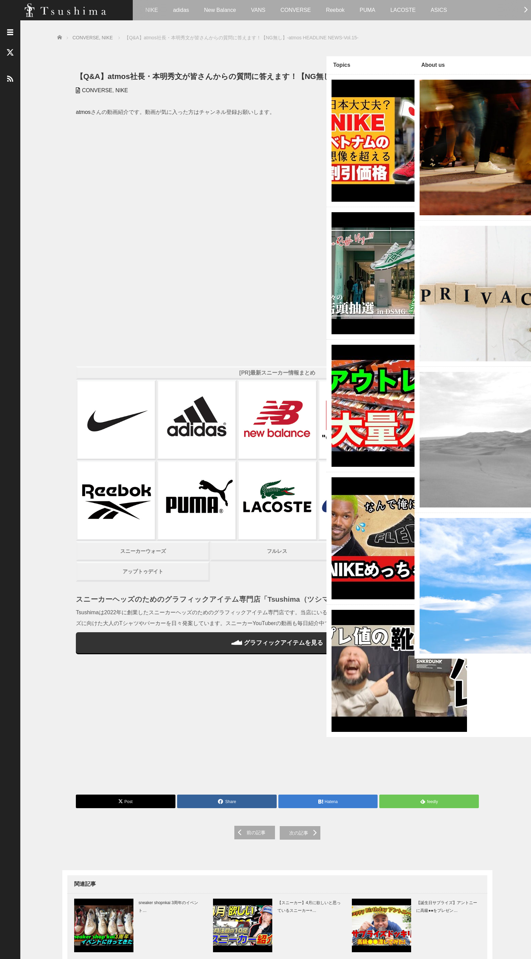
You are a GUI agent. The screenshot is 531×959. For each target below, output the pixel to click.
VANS (260, 10)
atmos (78, 121)
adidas (183, 10)
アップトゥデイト (109, 417)
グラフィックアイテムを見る (187, 508)
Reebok (336, 10)
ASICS (440, 10)
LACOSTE (405, 10)
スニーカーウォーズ (109, 397)
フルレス (187, 397)
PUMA (369, 10)
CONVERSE (297, 10)
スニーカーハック (265, 397)
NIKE (153, 10)
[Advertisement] (187, 592)
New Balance (221, 10)
